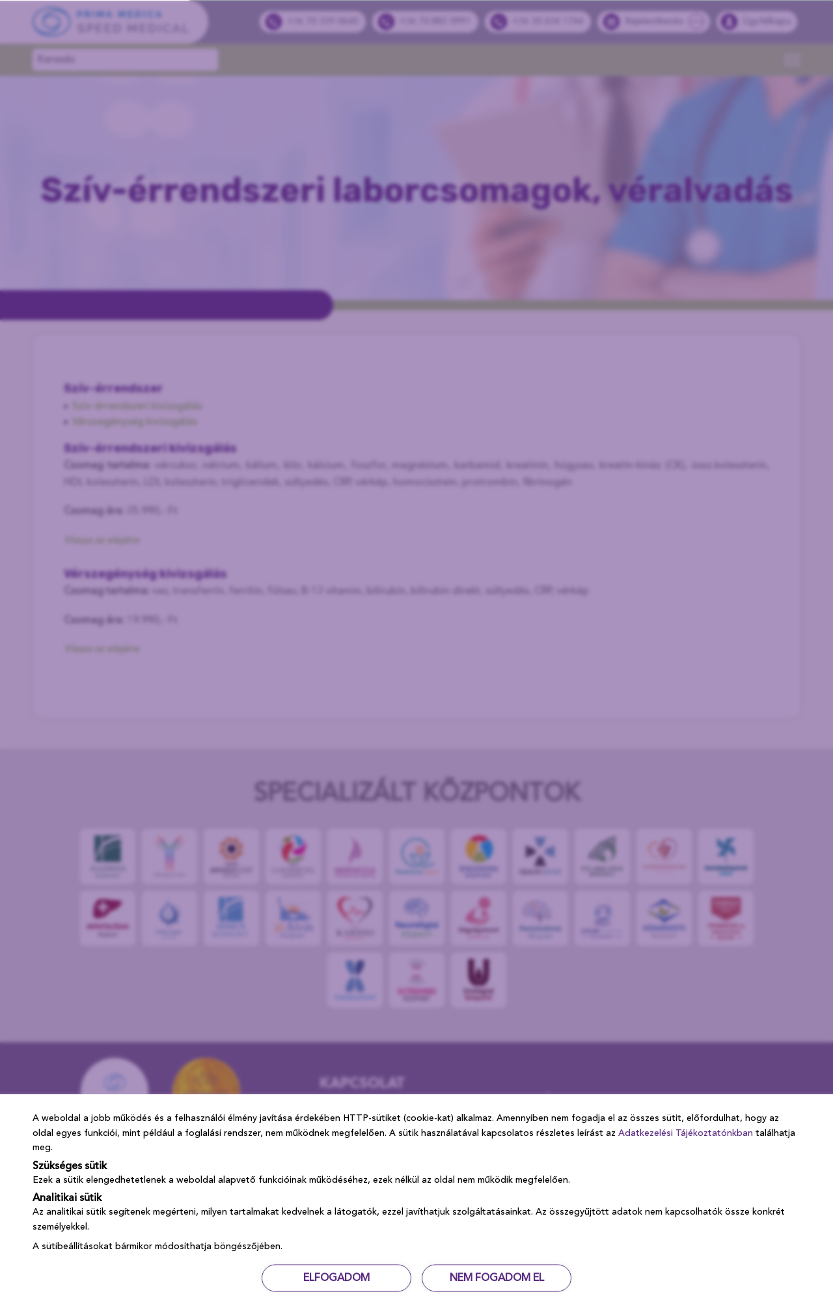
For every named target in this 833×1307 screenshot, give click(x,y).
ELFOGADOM (336, 1278)
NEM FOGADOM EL (497, 1278)
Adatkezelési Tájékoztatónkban (685, 1132)
